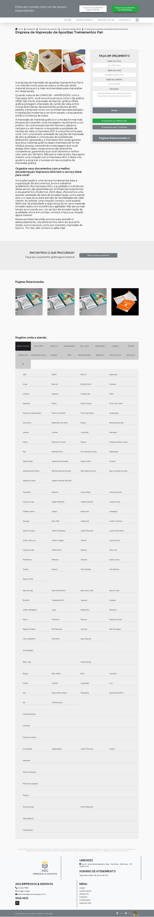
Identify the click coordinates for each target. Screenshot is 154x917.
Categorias (31, 29)
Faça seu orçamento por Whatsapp (125, 9)
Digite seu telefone (114, 80)
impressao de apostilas (48, 29)
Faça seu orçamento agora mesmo (93, 9)
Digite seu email (114, 71)
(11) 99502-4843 (22, 891)
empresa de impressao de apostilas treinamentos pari (106, 29)
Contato (125, 20)
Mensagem (114, 89)
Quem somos (84, 20)
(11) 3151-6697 (21, 888)
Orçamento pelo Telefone (114, 128)
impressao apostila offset (71, 29)
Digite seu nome (114, 61)
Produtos (104, 20)
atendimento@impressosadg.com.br (30, 895)
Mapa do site (85, 903)
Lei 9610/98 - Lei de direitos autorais (115, 851)
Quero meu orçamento (98, 256)
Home (67, 20)
